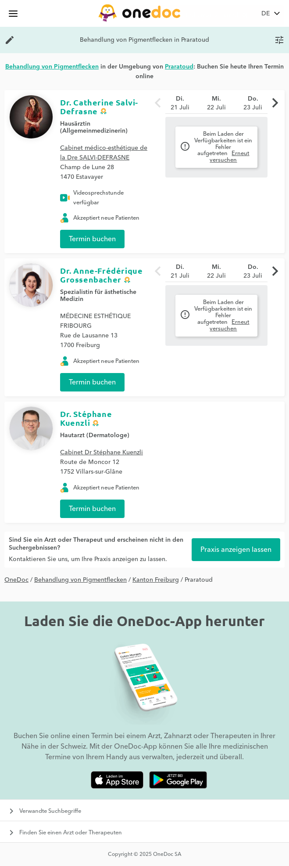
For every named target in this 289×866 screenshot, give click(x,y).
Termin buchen (92, 239)
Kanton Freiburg (155, 580)
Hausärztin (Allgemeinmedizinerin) (94, 127)
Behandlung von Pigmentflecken (80, 580)
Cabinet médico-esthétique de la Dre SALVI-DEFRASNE (103, 153)
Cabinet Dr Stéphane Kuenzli (101, 452)
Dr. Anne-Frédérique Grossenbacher (101, 274)
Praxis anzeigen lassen (235, 550)
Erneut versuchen (229, 157)
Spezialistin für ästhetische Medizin (98, 295)
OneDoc (16, 580)
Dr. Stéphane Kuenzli (86, 418)
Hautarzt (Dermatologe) (94, 435)
